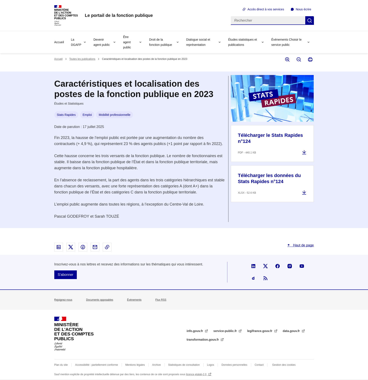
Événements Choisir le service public (286, 42)
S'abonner (65, 274)
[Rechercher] (268, 20)
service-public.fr (225, 331)
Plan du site (61, 364)
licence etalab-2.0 (196, 374)
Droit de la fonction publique (160, 42)
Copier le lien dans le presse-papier (107, 247)
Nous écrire (303, 9)
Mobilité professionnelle (114, 115)
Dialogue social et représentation (198, 42)
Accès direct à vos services (265, 9)
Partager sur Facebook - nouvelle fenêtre (83, 247)
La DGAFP (76, 42)
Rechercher (309, 20)
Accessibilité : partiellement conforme (96, 364)
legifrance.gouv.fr (260, 331)
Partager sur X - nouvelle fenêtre (70, 247)
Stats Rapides (66, 115)
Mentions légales (135, 364)
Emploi (87, 115)
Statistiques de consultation (184, 364)
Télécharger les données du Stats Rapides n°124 (269, 178)
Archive (156, 364)
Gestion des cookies (284, 364)
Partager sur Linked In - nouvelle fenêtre (58, 247)
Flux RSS (160, 299)
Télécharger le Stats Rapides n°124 (270, 138)
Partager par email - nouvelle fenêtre (95, 247)
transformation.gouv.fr (203, 339)
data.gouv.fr (292, 331)
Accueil (59, 42)
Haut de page (303, 245)
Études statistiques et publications (242, 42)
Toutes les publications (82, 59)
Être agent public (127, 42)
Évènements (134, 299)
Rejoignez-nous (63, 299)
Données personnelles (234, 364)
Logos (210, 364)
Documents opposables (99, 299)
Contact (259, 364)
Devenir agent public (101, 42)
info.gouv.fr (195, 331)
